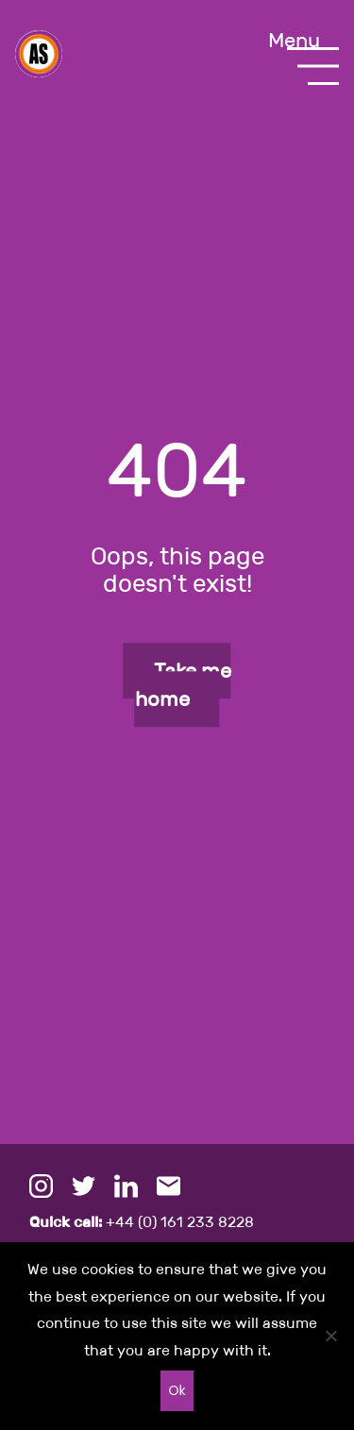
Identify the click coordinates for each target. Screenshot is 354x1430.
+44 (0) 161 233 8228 (141, 1222)
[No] (330, 1335)
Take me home (183, 685)
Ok (176, 1390)
